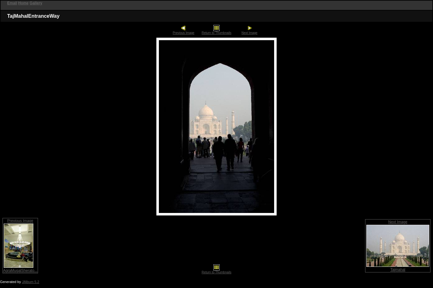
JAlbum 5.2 (30, 282)
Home (23, 3)
